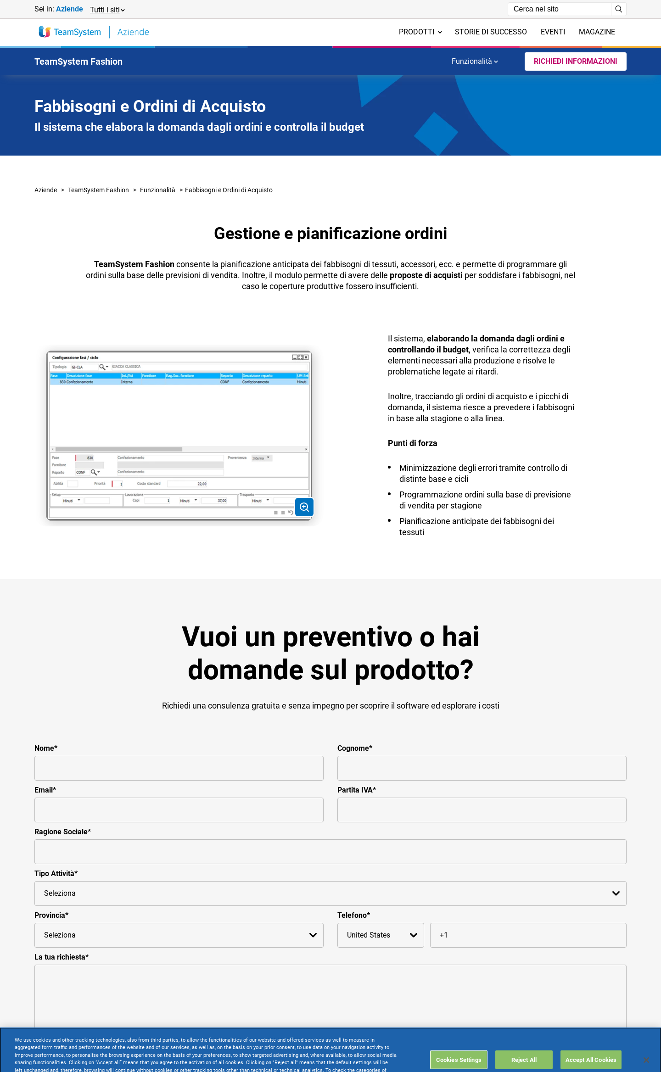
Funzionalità (475, 61)
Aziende (45, 190)
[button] (107, 9)
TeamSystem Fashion (98, 190)
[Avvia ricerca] (619, 9)
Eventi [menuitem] (553, 32)
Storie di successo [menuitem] (491, 32)
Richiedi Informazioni (575, 61)
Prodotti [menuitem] (420, 32)
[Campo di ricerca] (559, 9)
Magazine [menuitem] (597, 32)
